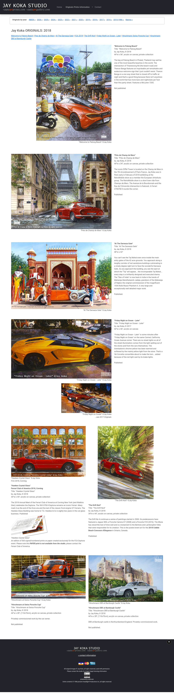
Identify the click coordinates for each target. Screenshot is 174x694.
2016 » (109, 20)
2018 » (95, 20)
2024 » (53, 20)
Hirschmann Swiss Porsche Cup (135, 36)
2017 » (102, 20)
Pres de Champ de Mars (44, 36)
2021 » (74, 20)
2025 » (46, 20)
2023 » (60, 20)
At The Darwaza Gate (64, 36)
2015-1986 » (118, 20)
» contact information (87, 655)
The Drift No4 (89, 36)
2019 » (88, 20)
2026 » (39, 20)
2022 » (67, 20)
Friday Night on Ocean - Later (109, 36)
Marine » (129, 20)
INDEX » (32, 20)
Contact (98, 7)
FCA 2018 (79, 36)
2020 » (81, 20)
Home (60, 7)
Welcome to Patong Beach (22, 36)
